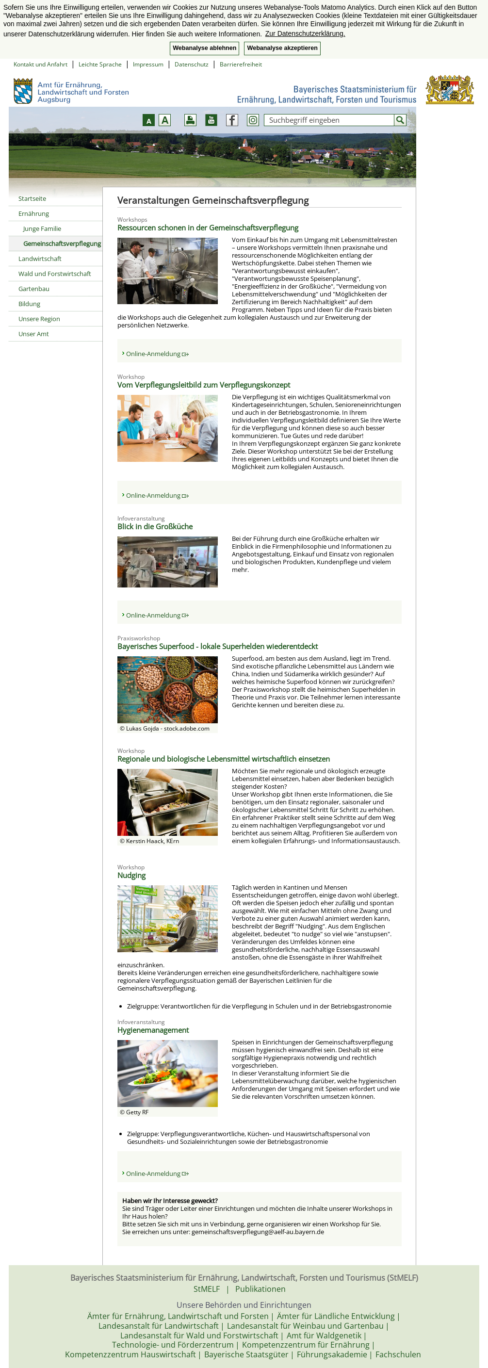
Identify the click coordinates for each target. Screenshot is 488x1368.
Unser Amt (33, 333)
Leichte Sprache (100, 64)
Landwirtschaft (40, 258)
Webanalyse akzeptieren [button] (282, 48)
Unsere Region (39, 318)
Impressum (148, 64)
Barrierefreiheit (241, 64)
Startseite (32, 198)
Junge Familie (42, 228)
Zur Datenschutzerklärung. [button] (305, 33)
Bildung (29, 303)
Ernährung (33, 213)
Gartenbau (33, 288)
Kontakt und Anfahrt (40, 64)
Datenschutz (192, 64)
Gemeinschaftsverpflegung (62, 243)
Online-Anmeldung (157, 353)
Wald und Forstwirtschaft (54, 273)
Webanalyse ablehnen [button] (204, 48)
